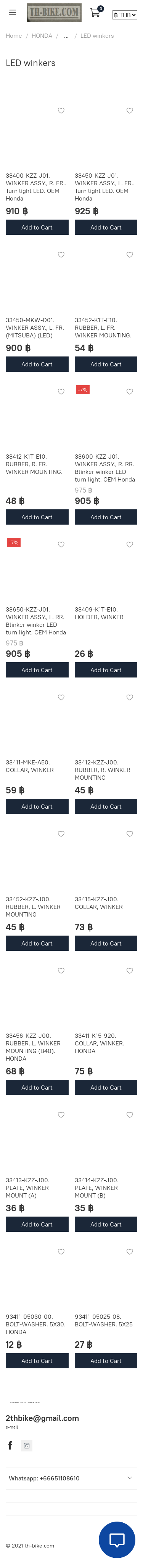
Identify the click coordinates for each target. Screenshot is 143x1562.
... (66, 35)
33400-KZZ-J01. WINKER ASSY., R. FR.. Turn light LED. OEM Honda (36, 187)
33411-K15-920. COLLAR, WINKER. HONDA (99, 1043)
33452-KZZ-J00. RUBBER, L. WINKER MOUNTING (33, 906)
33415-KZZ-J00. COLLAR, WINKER (99, 902)
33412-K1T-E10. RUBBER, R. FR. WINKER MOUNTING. (34, 464)
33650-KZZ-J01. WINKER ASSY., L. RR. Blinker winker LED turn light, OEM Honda (36, 620)
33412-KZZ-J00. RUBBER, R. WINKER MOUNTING (102, 769)
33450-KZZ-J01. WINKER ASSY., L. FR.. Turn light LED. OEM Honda (105, 187)
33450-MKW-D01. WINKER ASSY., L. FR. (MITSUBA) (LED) (35, 327)
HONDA (42, 35)
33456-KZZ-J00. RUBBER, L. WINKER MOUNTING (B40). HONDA (33, 1047)
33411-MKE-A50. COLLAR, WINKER (30, 766)
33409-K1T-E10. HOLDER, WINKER (99, 613)
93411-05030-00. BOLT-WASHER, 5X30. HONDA (36, 1324)
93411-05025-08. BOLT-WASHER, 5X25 (104, 1320)
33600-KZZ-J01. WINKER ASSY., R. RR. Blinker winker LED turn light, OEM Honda (105, 468)
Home (14, 35)
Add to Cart (37, 227)
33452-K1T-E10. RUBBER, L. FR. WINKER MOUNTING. (103, 327)
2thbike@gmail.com (42, 1418)
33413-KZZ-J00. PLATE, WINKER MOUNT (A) (28, 1187)
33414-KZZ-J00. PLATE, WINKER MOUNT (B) (97, 1187)
